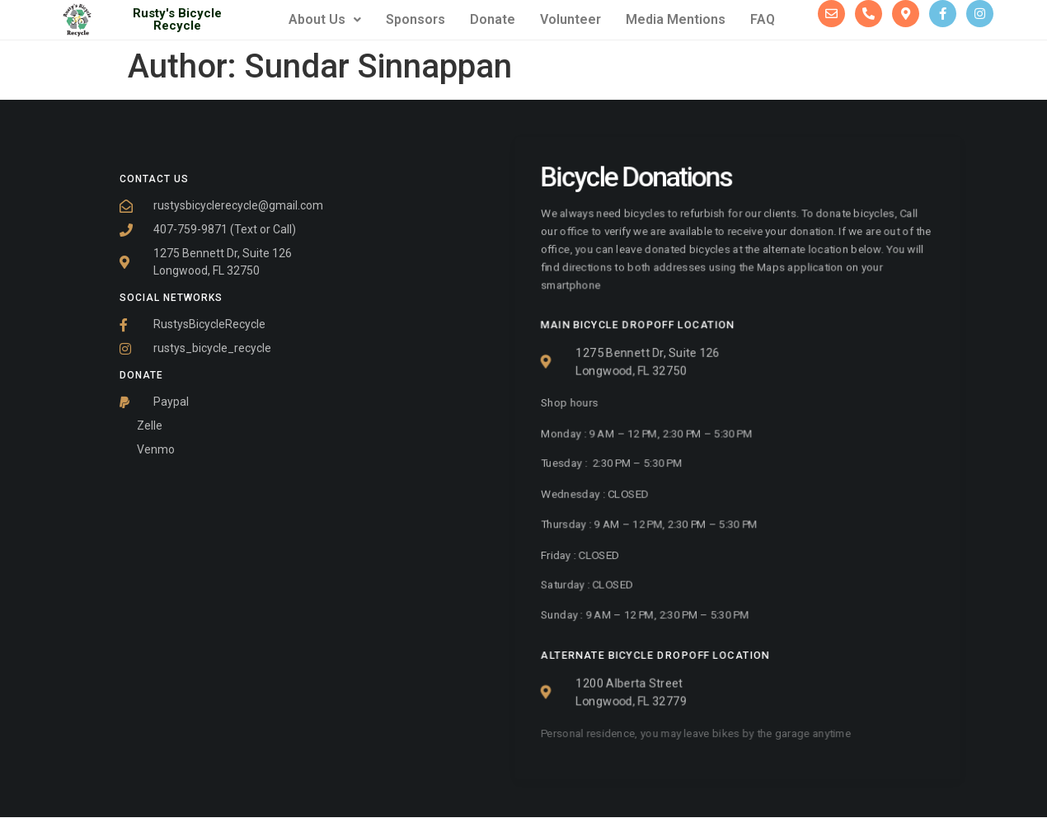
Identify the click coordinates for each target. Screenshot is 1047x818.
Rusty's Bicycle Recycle (177, 19)
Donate (492, 19)
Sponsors (415, 19)
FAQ (762, 19)
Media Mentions (675, 19)
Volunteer (570, 19)
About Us (325, 19)
